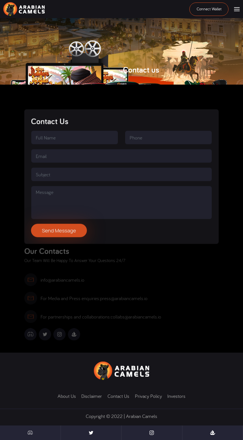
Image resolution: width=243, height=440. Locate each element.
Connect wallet (209, 8)
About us (67, 396)
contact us (118, 396)
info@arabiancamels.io (62, 282)
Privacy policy (148, 396)
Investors (176, 396)
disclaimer (91, 396)
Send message (59, 237)
